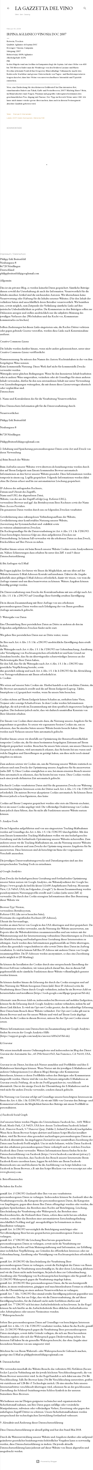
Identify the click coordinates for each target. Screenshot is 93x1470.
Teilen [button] (9, 114)
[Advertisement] (46, 219)
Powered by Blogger (46, 1461)
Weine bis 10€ (38, 118)
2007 (14, 118)
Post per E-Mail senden (22, 114)
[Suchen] (84, 7)
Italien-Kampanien (25, 118)
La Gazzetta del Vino (44, 8)
